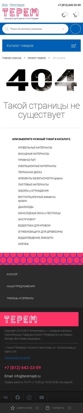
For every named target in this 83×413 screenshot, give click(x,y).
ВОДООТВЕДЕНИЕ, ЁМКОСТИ (35, 237)
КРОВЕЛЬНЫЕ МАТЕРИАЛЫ (35, 147)
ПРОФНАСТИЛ (27, 159)
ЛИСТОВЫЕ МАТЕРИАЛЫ (33, 184)
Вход (4, 4)
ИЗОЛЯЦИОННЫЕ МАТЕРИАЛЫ (37, 166)
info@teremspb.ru (27, 376)
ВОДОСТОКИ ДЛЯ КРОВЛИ (34, 225)
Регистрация (17, 4)
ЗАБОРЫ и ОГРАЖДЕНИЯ (33, 190)
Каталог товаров (41, 45)
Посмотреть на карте (17, 357)
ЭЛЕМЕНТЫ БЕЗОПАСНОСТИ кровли (40, 178)
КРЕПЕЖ (23, 243)
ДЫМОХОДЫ (26, 206)
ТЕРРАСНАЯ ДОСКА (30, 172)
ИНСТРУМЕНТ (27, 219)
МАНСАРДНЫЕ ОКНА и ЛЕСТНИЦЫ (39, 213)
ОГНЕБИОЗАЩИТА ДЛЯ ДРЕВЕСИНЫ (40, 231)
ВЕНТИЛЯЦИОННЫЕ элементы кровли (37, 198)
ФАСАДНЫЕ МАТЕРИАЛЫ (33, 153)
